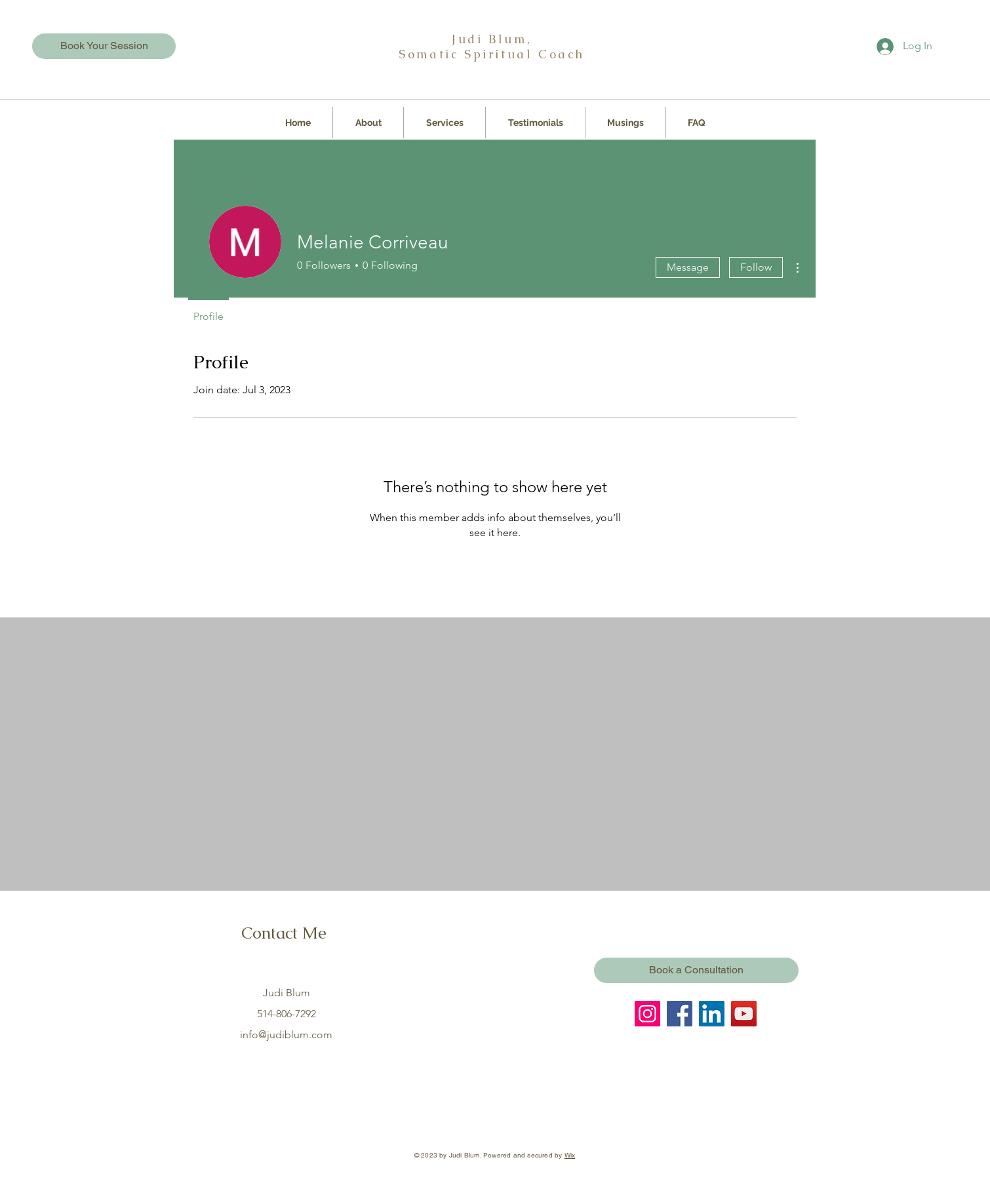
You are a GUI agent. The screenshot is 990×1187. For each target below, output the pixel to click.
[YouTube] (744, 1013)
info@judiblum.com (286, 1034)
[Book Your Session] (104, 46)
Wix (570, 1155)
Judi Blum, (492, 39)
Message (688, 267)
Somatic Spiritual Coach (492, 54)
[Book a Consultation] (696, 970)
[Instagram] (647, 1013)
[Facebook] (679, 1013)
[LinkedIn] (711, 1013)
